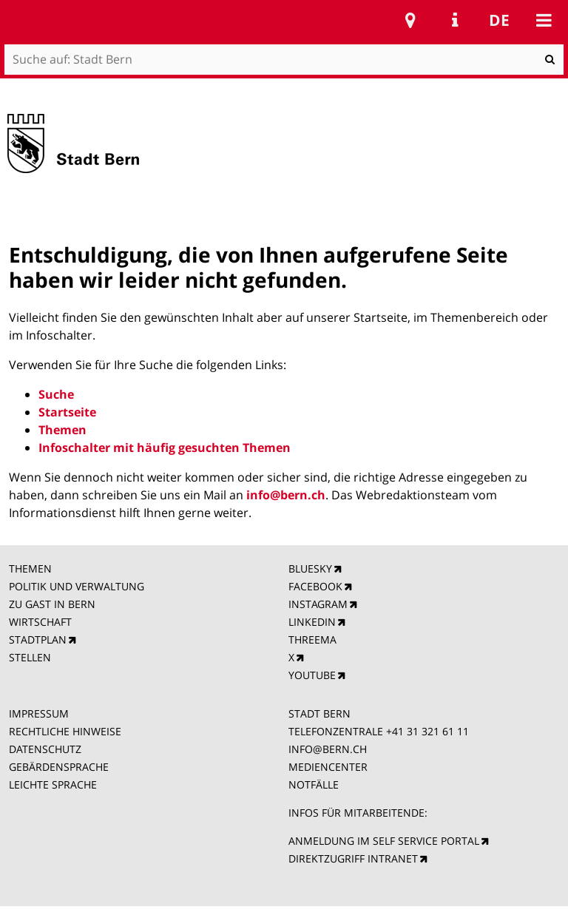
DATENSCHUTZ (45, 749)
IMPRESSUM (39, 713)
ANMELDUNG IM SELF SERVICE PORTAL (383, 841)
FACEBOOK (315, 586)
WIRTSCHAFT (40, 622)
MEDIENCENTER (328, 767)
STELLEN (30, 657)
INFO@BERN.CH (327, 749)
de (499, 20)
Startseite (67, 412)
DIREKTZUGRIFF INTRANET (353, 858)
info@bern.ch (285, 495)
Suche (56, 394)
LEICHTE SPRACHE (53, 784)
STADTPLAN (38, 639)
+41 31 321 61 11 (427, 731)
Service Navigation (455, 20)
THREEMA (312, 639)
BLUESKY (310, 568)
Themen (62, 430)
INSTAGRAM (318, 604)
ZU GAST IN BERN (52, 604)
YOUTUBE (312, 675)
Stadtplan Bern (410, 20)
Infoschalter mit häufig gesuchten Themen (164, 447)
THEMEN (30, 568)
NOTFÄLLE (313, 784)
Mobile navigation (544, 20)
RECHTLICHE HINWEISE (65, 731)
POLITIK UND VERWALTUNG (76, 586)
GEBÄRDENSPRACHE (59, 767)
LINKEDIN (312, 622)
